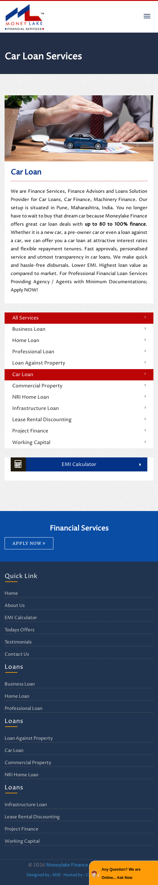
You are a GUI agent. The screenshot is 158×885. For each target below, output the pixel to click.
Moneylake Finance (67, 865)
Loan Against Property (38, 363)
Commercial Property (37, 386)
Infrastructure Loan (35, 408)
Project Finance (30, 431)
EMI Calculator (53, 464)
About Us (15, 605)
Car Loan (22, 374)
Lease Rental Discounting (42, 419)
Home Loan (25, 340)
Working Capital (31, 442)
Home (11, 593)
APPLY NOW (29, 543)
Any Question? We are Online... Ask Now (121, 873)
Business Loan (28, 329)
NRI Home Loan (30, 397)
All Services (25, 318)
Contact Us (17, 654)
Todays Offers (19, 630)
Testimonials (18, 642)
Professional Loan (33, 351)
